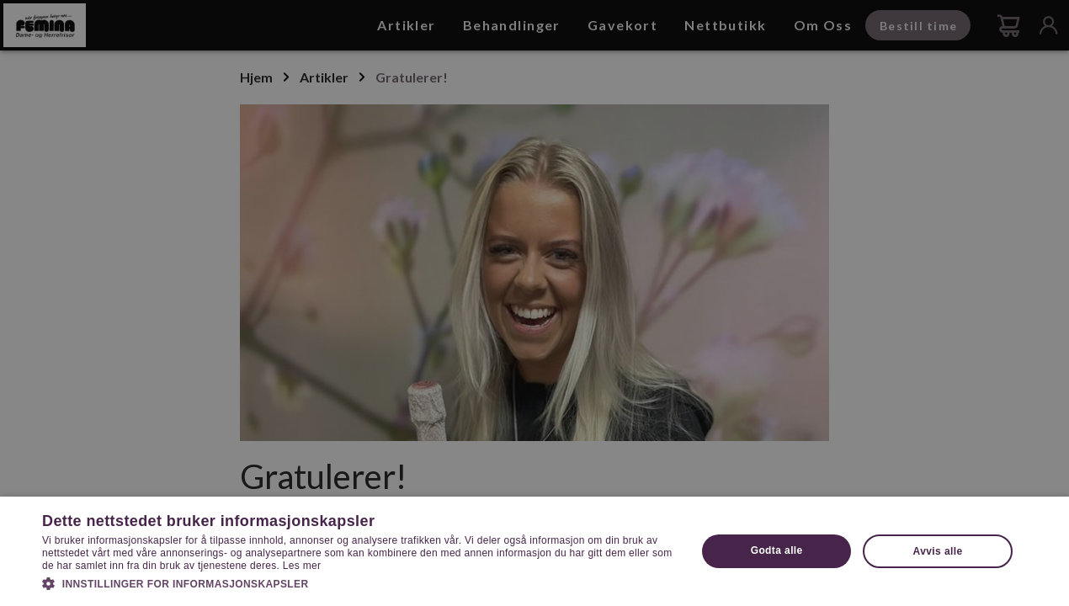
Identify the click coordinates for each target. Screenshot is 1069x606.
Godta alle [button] (777, 550)
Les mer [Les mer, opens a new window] (302, 565)
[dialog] (534, 303)
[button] (359, 582)
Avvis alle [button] (938, 551)
